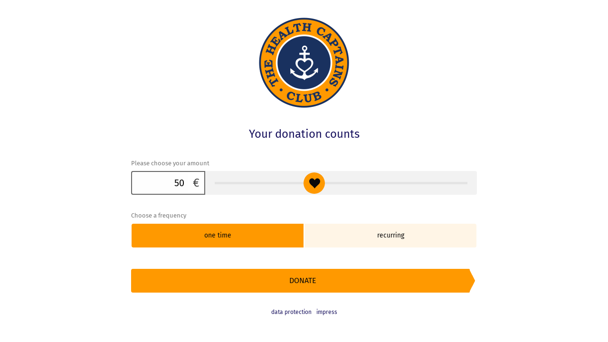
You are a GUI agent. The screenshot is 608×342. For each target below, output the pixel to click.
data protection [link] (291, 312)
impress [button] (326, 312)
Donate (302, 280)
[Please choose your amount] (159, 183)
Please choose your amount (170, 163)
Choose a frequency (158, 215)
